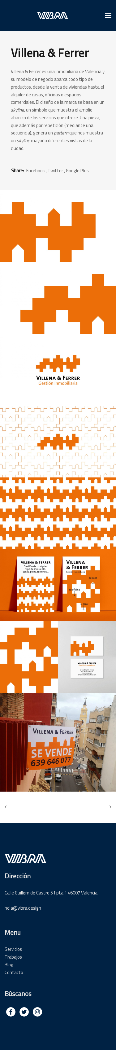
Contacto (14, 972)
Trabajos (13, 956)
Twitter (55, 170)
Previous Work (7, 807)
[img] (10, 1012)
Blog (9, 964)
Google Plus (77, 170)
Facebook (35, 170)
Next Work (108, 807)
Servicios (13, 949)
